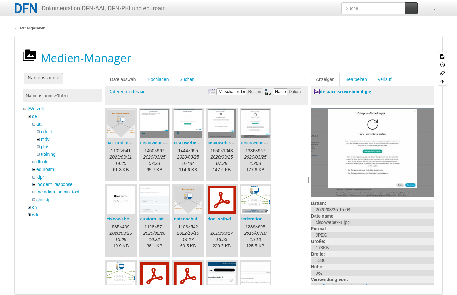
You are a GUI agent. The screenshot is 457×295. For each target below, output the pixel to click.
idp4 (40, 177)
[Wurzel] (36, 108)
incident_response (54, 184)
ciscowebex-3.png (227, 142)
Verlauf (385, 79)
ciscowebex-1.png (159, 142)
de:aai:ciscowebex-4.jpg (345, 91)
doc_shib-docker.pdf (229, 218)
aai (39, 124)
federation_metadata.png (267, 218)
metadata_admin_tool (57, 191)
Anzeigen (325, 79)
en (34, 207)
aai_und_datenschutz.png (134, 142)
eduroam (45, 169)
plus (45, 146)
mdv (45, 139)
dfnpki (42, 161)
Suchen (187, 79)
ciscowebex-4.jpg (259, 142)
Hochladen (158, 79)
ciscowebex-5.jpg (125, 218)
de (34, 116)
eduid (46, 131)
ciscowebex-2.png (193, 142)
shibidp (43, 199)
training (48, 154)
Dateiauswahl (123, 79)
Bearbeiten (356, 79)
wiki (35, 214)
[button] (431, 8)
